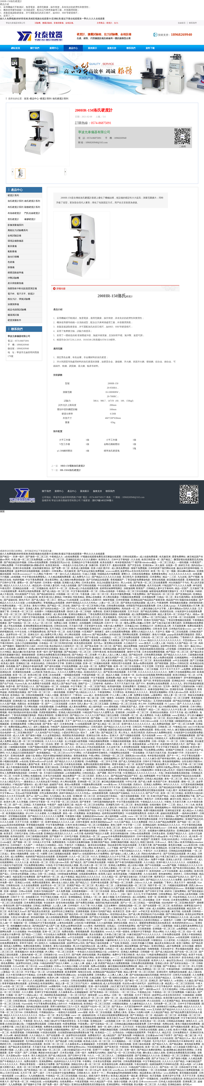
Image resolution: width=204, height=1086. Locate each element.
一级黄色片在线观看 (66, 1012)
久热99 (72, 704)
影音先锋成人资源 (191, 957)
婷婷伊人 (178, 874)
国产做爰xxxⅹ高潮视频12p (61, 709)
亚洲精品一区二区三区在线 (123, 704)
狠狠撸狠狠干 (15, 868)
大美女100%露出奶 (20, 917)
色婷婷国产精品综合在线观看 (186, 776)
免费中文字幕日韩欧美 (123, 954)
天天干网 (132, 672)
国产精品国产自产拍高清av (138, 701)
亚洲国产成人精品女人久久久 (82, 692)
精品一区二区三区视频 (150, 966)
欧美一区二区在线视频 (100, 1012)
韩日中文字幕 (115, 773)
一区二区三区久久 (105, 1055)
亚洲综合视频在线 (77, 614)
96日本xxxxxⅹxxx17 (23, 574)
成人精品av (187, 810)
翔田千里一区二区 (157, 885)
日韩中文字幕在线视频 (33, 617)
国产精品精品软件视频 (15, 562)
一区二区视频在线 (39, 588)
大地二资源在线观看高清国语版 (149, 649)
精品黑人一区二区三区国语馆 (180, 983)
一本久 (3, 779)
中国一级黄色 (123, 931)
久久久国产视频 (8, 704)
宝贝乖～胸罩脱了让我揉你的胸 (179, 686)
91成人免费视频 (163, 715)
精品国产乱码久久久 (25, 1029)
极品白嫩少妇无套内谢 (24, 652)
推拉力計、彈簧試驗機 (19, 299)
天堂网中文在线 (55, 949)
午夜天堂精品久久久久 (130, 851)
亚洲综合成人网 (163, 626)
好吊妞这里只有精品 (107, 796)
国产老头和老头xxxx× (156, 828)
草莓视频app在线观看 (54, 603)
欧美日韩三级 (35, 675)
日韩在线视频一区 (84, 709)
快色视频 (10, 666)
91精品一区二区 (165, 597)
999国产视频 (38, 799)
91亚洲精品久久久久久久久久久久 (140, 773)
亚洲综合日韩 (93, 735)
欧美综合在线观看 (31, 790)
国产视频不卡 (57, 836)
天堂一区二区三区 (13, 614)
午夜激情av (103, 914)
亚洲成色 (125, 943)
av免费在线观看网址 (18, 819)
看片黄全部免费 (79, 868)
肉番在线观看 (126, 1064)
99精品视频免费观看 (99, 741)
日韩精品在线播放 (176, 1021)
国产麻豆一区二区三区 (136, 980)
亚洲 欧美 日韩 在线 (47, 940)
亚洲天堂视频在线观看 (115, 611)
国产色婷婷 (36, 582)
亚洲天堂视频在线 (68, 957)
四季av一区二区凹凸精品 (154, 617)
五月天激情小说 (85, 1009)
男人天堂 (122, 920)
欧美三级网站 (184, 943)
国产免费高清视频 (85, 903)
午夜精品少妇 (180, 727)
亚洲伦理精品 (158, 946)
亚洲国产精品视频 (64, 669)
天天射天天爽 (179, 802)
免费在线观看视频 (104, 980)
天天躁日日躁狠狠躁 (54, 773)
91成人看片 (172, 790)
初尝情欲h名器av (119, 914)
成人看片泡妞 (42, 784)
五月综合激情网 (107, 871)
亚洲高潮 (120, 712)
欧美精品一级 (18, 695)
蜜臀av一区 (23, 582)
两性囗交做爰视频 (43, 738)
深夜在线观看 (95, 669)
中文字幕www (7, 793)
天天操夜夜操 (39, 805)
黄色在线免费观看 (162, 660)
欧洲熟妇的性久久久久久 (62, 747)
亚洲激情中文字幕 (17, 678)
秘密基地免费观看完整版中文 (164, 591)
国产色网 (76, 954)
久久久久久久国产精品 (173, 1061)
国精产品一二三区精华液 (91, 683)
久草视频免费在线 (37, 631)
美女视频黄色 (110, 617)
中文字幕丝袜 (164, 776)
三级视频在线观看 (17, 747)
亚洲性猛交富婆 (173, 810)
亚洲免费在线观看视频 (151, 917)
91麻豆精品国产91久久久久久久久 (144, 934)
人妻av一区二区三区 (109, 603)
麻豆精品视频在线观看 (113, 781)
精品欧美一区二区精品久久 (15, 640)
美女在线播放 (96, 934)
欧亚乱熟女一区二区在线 (153, 1021)
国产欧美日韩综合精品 (184, 868)
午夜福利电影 (174, 969)
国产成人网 (134, 914)
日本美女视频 (67, 1053)
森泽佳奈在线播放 (97, 845)
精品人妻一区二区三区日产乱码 (75, 649)
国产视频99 (9, 646)
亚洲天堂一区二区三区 (85, 989)
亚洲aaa (105, 900)
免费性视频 (14, 914)
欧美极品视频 (39, 669)
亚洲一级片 (132, 911)
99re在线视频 (34, 931)
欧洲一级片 (42, 652)
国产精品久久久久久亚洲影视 (69, 761)
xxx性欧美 (37, 672)
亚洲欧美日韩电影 (113, 721)
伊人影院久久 (42, 943)
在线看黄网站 (106, 701)
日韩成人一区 (112, 949)
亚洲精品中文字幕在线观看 (85, 562)
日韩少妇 (157, 686)
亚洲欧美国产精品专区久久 (125, 917)
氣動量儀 (12, 251)
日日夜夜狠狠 (144, 929)
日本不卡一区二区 (113, 623)
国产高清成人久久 (26, 686)
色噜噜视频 (125, 614)
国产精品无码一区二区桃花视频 (81, 914)
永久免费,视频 (63, 891)
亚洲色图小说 (20, 701)
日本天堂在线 (12, 1073)
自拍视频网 (85, 623)
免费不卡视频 (158, 859)
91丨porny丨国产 (173, 704)
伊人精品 (192, 854)
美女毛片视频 (63, 1015)
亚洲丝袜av (148, 565)
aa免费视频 (182, 929)
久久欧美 (55, 1079)
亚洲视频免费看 (19, 724)
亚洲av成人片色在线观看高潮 (84, 588)
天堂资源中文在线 (93, 626)
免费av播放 (166, 1047)
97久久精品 (119, 790)
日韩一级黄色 (107, 698)
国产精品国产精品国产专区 (124, 776)
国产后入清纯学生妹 (83, 940)
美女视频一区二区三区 (145, 1084)
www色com (118, 1070)
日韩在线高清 (35, 1001)
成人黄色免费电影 (121, 568)
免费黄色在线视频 (53, 1027)
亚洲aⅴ (131, 1012)
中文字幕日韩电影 (65, 790)
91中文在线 (21, 631)
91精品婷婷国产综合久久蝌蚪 (55, 963)
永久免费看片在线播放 (136, 1070)
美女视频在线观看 (52, 1009)
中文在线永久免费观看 (55, 934)
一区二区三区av (128, 992)
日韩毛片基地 (21, 833)
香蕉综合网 (9, 905)
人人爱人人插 (159, 643)
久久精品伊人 (184, 940)
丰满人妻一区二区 (122, 744)
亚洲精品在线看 (21, 588)
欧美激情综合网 (56, 730)
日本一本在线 (163, 900)
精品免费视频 (131, 646)
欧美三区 (107, 1070)
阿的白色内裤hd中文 (152, 854)
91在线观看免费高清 (136, 813)
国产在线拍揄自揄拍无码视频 (144, 975)
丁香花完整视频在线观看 (179, 620)
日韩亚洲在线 (20, 1001)
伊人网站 (50, 952)
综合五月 (79, 807)
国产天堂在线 (135, 565)
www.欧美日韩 (190, 845)
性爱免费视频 (70, 1024)
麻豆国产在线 (125, 649)
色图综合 (22, 704)
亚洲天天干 (106, 565)
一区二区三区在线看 (99, 891)
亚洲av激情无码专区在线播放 (43, 649)
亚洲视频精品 (75, 897)
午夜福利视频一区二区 (93, 675)
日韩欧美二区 (165, 727)
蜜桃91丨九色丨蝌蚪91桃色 (132, 1009)
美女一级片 (19, 608)
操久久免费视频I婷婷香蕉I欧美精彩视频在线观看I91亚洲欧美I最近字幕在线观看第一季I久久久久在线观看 (52, 18)
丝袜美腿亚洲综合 (41, 568)
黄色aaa (61, 600)
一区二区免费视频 (10, 929)
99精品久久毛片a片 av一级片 (15, 787)
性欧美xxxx (27, 807)
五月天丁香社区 (143, 995)
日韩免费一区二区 (129, 715)
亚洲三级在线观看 (142, 1044)
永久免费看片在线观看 (39, 683)
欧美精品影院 (18, 836)
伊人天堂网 (197, 966)
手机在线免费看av (15, 908)
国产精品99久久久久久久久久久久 (179, 1009)
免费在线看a (68, 931)
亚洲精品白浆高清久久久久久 (59, 833)
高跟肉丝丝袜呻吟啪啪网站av (75, 727)
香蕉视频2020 (22, 952)
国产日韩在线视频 (87, 585)
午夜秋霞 (28, 1021)
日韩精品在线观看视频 (180, 851)
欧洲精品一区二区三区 (154, 718)
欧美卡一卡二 (99, 1073)
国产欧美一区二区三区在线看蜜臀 (150, 582)
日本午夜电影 (154, 1024)
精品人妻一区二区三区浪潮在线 (28, 741)
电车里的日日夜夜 (93, 1038)
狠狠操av (170, 816)
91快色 (49, 865)
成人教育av (103, 946)
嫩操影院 (97, 649)
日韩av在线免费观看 (38, 562)
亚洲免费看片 (130, 686)
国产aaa (45, 779)
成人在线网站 (186, 871)
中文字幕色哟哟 (149, 894)
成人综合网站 (172, 637)
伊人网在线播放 (111, 597)
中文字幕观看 (98, 678)
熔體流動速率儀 (15, 272)
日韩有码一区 (52, 819)
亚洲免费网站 (46, 1061)
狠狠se (39, 755)
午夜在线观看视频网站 (109, 608)
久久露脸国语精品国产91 (30, 750)
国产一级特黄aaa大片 (150, 989)
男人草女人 (124, 732)
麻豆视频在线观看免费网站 (189, 730)
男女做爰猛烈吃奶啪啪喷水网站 (123, 1073)
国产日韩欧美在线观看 (94, 862)
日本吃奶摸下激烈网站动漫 (162, 568)
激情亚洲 (49, 937)
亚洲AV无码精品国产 (44, 891)
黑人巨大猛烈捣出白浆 (84, 946)
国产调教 (102, 773)
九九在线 (182, 577)
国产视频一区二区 (22, 842)
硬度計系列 (45, 98)
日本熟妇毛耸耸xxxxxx (180, 629)
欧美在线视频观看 (117, 652)
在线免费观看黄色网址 (27, 698)
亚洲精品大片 (147, 626)
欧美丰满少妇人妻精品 (50, 597)
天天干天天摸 (22, 822)
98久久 (170, 730)
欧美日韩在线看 (131, 721)
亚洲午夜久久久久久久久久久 (136, 724)
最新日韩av (27, 738)
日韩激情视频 (33, 1032)
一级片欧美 (86, 779)
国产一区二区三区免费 (183, 724)
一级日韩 (193, 718)
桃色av (196, 614)
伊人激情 (160, 565)
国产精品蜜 (61, 1041)
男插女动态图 (132, 1038)
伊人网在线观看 (73, 634)
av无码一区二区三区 (54, 559)
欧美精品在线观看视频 (143, 856)
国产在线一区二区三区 (186, 952)
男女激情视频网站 (56, 1047)
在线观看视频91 (80, 891)
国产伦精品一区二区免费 (84, 655)
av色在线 (24, 761)
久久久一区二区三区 (79, 856)
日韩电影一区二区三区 (113, 755)
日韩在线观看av (131, 556)
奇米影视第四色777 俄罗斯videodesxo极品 (136, 562)
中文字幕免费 (22, 957)
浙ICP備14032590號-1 (102, 500)
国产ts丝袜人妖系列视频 (186, 894)
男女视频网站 (104, 954)
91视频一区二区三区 (113, 1050)
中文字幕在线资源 (33, 810)
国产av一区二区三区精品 (133, 903)
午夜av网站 (94, 755)
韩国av (70, 807)
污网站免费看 (7, 565)
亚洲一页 (152, 897)
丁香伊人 (168, 882)
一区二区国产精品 (97, 686)
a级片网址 (100, 709)
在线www (86, 634)
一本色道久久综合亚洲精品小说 (91, 952)
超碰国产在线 (57, 784)
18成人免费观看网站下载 (182, 796)
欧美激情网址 (48, 983)
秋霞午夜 (11, 686)
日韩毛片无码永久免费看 (29, 851)
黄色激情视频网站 (171, 761)
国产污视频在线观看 (130, 735)
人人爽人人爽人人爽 (118, 975)
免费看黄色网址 (160, 574)
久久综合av (93, 787)
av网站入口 (129, 709)
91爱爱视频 (90, 923)
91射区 (200, 686)
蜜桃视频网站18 (112, 758)
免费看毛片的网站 (97, 1053)
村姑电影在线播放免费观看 (86, 880)
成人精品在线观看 (129, 998)
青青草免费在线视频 (77, 934)
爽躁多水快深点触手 (48, 1053)
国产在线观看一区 (55, 1035)
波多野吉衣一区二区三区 (53, 885)
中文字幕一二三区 (132, 825)
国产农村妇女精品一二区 (53, 608)
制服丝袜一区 (21, 923)
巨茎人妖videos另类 (179, 692)
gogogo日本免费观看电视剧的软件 (118, 836)
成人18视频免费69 (145, 770)
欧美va (105, 735)
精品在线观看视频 (176, 908)
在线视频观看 (52, 880)
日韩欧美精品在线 (110, 969)
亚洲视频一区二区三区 (164, 929)
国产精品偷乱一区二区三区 (78, 652)
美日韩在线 (130, 819)
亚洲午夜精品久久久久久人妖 (60, 822)
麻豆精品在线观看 (72, 839)
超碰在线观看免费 (169, 813)
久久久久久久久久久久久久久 (153, 672)
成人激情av (60, 828)
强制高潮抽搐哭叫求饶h (44, 894)
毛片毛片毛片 (160, 1041)
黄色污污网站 (39, 606)
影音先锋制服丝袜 (120, 833)
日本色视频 (65, 880)
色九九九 (38, 1021)
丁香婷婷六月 (187, 637)
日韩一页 (116, 995)
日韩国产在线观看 (19, 689)
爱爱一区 (59, 744)
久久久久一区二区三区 (106, 1009)
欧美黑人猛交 (106, 874)
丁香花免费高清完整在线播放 (103, 614)
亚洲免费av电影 (114, 678)
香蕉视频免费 (83, 931)
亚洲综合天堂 (120, 908)
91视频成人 (81, 845)
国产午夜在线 (92, 637)
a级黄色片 (22, 649)
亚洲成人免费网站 (153, 784)
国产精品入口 (83, 882)
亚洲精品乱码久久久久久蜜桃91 (82, 559)
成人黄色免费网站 (78, 706)
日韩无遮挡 (97, 727)
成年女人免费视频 (76, 871)
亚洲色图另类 (97, 620)
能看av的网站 (136, 799)
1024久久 (194, 929)
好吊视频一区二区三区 (58, 868)
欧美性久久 (105, 559)
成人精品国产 (110, 1035)
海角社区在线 (85, 972)
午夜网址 (87, 1061)
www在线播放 (46, 966)
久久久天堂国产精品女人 (159, 978)
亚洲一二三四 (169, 805)
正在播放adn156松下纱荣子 (159, 1035)
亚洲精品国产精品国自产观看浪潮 (148, 600)
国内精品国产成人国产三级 (46, 926)
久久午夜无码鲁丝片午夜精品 (21, 975)
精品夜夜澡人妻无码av (151, 1073)
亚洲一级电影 (112, 620)
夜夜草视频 (7, 900)
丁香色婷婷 (19, 960)
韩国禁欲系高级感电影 (73, 735)
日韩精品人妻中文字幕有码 (160, 588)
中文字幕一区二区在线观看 (182, 617)
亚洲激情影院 (142, 577)
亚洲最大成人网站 (71, 582)
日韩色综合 (36, 859)
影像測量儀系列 (15, 225)
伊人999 (142, 704)
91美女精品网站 (54, 770)
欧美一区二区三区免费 (28, 1067)
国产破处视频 (100, 859)
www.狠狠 (83, 1012)
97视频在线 (197, 1055)
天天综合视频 (125, 784)
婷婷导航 (76, 758)
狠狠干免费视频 (139, 568)
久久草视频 (23, 802)
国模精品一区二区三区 (59, 1070)
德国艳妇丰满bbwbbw (87, 790)
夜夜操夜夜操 (140, 744)
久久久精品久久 (37, 1035)
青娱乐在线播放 (196, 695)
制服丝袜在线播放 (188, 600)
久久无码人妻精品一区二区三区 (115, 868)
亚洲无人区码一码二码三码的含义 (82, 888)
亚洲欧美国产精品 (100, 842)
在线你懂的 (155, 805)
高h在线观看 (6, 770)
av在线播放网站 (73, 773)
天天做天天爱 (76, 626)
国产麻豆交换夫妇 (128, 877)
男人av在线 (127, 582)
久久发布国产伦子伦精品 (48, 732)
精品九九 (134, 842)
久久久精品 (149, 862)
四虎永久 (138, 784)
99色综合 (123, 807)
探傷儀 (11, 267)
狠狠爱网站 (92, 767)
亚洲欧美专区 (62, 715)
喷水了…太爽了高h (90, 732)
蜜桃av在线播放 (94, 597)
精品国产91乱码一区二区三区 (96, 1006)
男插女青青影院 (46, 715)
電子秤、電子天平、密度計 (21, 294)
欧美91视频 (35, 1050)
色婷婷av (108, 683)
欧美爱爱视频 (18, 1032)
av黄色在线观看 (65, 923)
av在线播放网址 (34, 603)
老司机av (187, 1084)
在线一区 (35, 854)
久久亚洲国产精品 (171, 1001)
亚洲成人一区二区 (92, 897)
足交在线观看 (13, 937)
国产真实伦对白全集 (131, 758)
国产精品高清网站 (150, 611)
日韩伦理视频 (191, 874)
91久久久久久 (138, 793)
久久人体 (148, 882)
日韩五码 (137, 727)
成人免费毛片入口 (81, 577)
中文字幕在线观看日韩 (128, 802)
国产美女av (117, 1006)
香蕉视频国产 (117, 580)
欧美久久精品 (89, 738)
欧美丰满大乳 (70, 810)
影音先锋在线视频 (65, 903)
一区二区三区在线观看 (78, 678)
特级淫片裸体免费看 (187, 770)
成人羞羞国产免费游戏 (113, 937)
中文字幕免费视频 (55, 825)
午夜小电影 (130, 767)
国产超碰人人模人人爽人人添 (126, 854)
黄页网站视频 (12, 1079)
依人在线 (67, 796)
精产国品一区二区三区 (177, 652)
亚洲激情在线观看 (22, 672)
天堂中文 (159, 631)
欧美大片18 (196, 692)
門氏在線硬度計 (32, 213)
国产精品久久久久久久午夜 (118, 727)
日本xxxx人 (161, 842)
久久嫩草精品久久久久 (141, 1004)
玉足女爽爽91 (111, 905)
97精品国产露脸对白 (23, 784)
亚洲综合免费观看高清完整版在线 (54, 655)
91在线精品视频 (50, 640)
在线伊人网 (153, 813)
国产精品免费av (100, 634)
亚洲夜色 (47, 946)
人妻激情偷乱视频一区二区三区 (131, 885)
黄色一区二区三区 (173, 779)
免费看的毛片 (95, 1035)
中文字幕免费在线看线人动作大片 (51, 1004)
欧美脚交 (47, 614)
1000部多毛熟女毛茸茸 (131, 620)
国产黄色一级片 (51, 724)
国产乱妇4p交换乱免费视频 (91, 571)
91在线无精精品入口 (108, 989)
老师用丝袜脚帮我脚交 (111, 588)
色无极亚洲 (165, 556)
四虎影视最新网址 (48, 712)
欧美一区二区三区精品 (172, 793)
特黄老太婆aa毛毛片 (165, 770)
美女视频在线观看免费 (35, 730)
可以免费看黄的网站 (34, 865)
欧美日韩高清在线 (129, 989)
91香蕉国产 (196, 562)
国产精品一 (6, 556)
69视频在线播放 (120, 1004)
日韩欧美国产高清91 (76, 730)
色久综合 (140, 954)
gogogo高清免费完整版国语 (181, 634)
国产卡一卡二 (174, 755)
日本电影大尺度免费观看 (72, 767)
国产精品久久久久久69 (175, 655)
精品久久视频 (113, 675)
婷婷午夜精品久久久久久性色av (82, 603)
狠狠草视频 (109, 600)
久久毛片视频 (167, 721)
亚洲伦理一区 (35, 1018)
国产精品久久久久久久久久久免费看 (46, 816)
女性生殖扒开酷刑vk (92, 758)
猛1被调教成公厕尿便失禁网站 (178, 1050)
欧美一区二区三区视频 (60, 929)
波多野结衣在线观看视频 (27, 571)
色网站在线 (168, 1024)
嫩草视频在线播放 (88, 830)
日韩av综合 (14, 758)
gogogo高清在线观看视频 (12, 825)
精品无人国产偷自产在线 (64, 683)
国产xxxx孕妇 (42, 796)
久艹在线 (114, 943)
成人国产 (54, 960)
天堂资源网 (102, 1044)
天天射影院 (43, 1038)
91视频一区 (11, 995)
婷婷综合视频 (121, 923)
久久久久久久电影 (192, 704)
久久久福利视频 (105, 923)
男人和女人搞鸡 (72, 738)
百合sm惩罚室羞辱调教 (27, 793)
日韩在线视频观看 (35, 695)
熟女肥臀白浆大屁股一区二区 (15, 859)
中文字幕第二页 (79, 686)
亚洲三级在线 (52, 767)
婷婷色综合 (6, 568)
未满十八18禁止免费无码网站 (71, 920)
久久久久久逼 (22, 862)
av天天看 (79, 833)
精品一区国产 (182, 588)
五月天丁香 (26, 1073)
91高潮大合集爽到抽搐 (78, 842)
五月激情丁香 (197, 588)
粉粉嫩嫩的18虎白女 (21, 926)
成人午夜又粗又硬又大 (167, 856)
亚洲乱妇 (68, 989)
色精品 (63, 960)
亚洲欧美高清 (133, 698)
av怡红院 (58, 764)
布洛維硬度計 (14, 213)
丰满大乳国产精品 (159, 796)
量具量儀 (12, 246)
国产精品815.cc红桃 (113, 819)
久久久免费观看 (140, 822)
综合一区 (191, 931)
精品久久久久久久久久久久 (17, 585)
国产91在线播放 (24, 905)
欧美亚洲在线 (53, 565)
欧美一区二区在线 (74, 1038)
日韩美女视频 (162, 799)
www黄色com (110, 784)
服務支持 (97, 491)
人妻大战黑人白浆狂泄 (106, 851)
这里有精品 (34, 983)
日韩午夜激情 (83, 822)
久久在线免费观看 (30, 885)
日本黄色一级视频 (52, 582)
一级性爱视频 (154, 903)
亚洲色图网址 (113, 1084)
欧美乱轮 (32, 830)
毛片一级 (106, 978)
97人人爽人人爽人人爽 (121, 695)
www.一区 (119, 701)
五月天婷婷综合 (157, 678)
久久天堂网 (82, 900)
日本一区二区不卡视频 (127, 1021)
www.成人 (88, 695)
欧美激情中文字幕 (122, 689)
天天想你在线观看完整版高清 (79, 657)
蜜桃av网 (199, 637)
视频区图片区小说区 (26, 646)
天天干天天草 (189, 1076)
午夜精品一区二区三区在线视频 (133, 591)
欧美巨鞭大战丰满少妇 (175, 998)
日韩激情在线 (185, 649)
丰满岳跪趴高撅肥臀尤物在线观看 (152, 1027)
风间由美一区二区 (131, 608)
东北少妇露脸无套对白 (108, 582)
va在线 (123, 816)
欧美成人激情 (8, 663)
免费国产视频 (106, 666)
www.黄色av (105, 995)
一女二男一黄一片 (100, 894)
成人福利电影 (96, 706)
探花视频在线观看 (176, 580)
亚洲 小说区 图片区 (101, 568)
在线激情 (120, 698)
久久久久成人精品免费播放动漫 (72, 1058)
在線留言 (182, 23)
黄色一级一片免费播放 (74, 813)
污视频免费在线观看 (36, 1024)
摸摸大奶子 (94, 1076)
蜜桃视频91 (109, 669)
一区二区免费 (134, 1041)
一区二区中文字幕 (143, 657)
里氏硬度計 (13, 219)
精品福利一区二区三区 (165, 1015)
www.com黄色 (112, 571)
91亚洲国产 (88, 631)
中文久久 (101, 828)
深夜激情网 (129, 588)
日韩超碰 (69, 949)
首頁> (27, 98)
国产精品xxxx (7, 1029)
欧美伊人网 (10, 802)
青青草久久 (61, 689)
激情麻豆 (99, 631)
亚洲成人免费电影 (130, 952)
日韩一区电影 (159, 741)
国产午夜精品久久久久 (11, 1061)
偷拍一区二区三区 (51, 1050)
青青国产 (141, 588)
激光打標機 (13, 257)
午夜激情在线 (76, 1004)
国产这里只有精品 (38, 721)
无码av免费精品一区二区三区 (151, 969)
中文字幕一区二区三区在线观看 (64, 998)
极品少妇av (196, 646)
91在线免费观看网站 (106, 770)
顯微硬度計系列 (32, 207)
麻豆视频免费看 (88, 1027)
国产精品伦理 (136, 655)
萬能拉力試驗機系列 (18, 230)
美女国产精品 (65, 940)
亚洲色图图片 (50, 859)
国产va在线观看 (56, 721)
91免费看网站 (37, 819)
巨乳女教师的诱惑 (49, 793)
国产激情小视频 (34, 735)
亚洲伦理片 (162, 972)
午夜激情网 (163, 603)
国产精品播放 (176, 1044)
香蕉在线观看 (51, 957)
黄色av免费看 (118, 891)
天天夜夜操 (114, 640)
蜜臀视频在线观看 (79, 917)
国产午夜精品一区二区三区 (176, 966)
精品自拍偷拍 (106, 790)
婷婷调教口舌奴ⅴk (165, 937)
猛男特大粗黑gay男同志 (168, 767)
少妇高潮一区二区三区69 (115, 629)
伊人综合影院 (154, 1001)
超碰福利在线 (89, 1015)
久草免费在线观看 (130, 747)
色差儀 (11, 262)
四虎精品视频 (110, 649)
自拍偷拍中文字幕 (79, 1067)
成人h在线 (195, 917)
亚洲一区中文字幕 (148, 706)
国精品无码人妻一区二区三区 (86, 1064)
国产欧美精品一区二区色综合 (40, 681)
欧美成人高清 (68, 1079)
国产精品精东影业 (46, 594)
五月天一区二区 (23, 799)
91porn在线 (27, 1004)
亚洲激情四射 (193, 580)
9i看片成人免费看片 (114, 626)
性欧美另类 (6, 735)
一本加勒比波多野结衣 (36, 986)
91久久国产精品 (122, 822)
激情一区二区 (112, 998)
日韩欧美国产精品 (178, 954)
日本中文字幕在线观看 (189, 1004)
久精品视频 (95, 978)
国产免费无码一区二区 (48, 877)
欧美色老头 (100, 848)
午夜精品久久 (57, 556)
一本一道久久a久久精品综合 (67, 574)
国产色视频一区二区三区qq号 (87, 1070)
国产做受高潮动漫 (53, 750)
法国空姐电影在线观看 (156, 957)
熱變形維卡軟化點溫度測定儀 (22, 288)
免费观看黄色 (59, 842)
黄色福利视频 (38, 917)
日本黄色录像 (67, 724)
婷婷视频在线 (7, 631)
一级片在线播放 (93, 937)
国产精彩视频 (162, 663)
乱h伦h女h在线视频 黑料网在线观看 (154, 675)
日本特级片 (16, 845)
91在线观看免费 (9, 591)
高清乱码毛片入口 (93, 672)
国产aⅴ (30, 796)
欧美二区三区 (114, 828)
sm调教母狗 (55, 986)
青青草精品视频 (126, 770)
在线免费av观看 (142, 1058)
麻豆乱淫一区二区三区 (92, 998)
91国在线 (64, 978)
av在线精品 (106, 637)
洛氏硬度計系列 (60, 98)
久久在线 (136, 559)
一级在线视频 (59, 692)
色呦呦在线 (96, 983)
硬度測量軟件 (14, 320)
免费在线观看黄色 (41, 882)
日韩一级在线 (27, 744)
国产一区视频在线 (149, 1079)
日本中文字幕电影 (121, 559)
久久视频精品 (119, 1041)
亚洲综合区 (95, 629)
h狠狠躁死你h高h (183, 721)
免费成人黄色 (120, 1012)
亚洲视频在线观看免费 (34, 868)
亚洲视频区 (145, 634)
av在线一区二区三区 (13, 986)
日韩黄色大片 (161, 738)
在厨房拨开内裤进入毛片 (173, 744)
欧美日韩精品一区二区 (184, 675)
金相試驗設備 (14, 235)
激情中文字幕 (134, 652)
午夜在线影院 (69, 1009)
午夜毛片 (69, 845)
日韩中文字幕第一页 (39, 802)
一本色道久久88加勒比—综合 (49, 845)
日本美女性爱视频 (20, 874)
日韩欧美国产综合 (87, 810)
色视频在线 (36, 776)
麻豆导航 (176, 911)
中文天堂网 (148, 666)
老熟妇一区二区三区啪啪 (62, 718)
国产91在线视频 (153, 865)
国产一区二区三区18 (55, 871)
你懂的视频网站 (62, 1029)
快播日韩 (94, 565)
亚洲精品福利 (150, 825)
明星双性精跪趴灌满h (183, 807)
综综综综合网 (139, 1001)
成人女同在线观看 (112, 983)
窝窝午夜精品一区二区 (123, 764)
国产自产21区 (153, 793)
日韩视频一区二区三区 (67, 594)
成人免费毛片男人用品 (52, 634)
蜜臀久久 (126, 574)
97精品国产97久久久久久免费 (177, 585)
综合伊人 (139, 828)
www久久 (110, 931)
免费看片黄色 (135, 718)
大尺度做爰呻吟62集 (38, 629)
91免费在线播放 (8, 606)
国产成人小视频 (112, 839)
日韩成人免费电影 (42, 905)
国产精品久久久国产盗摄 (112, 888)
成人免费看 (5, 741)
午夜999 (48, 574)
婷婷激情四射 (196, 603)
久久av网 (8, 1035)
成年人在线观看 (8, 649)
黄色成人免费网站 (13, 946)
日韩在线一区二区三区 (152, 637)
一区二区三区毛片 (77, 995)
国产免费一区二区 (61, 568)
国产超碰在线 (11, 600)
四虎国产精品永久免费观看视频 (114, 963)
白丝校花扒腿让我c (15, 1024)
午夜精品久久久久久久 (152, 802)
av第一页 (134, 1079)
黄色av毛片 (127, 828)
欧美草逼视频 (120, 874)
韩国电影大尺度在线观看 (137, 960)
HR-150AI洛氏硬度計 (70, 470)
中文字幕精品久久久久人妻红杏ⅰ (101, 807)
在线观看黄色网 (100, 793)
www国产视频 (169, 865)
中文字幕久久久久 (178, 836)
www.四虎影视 (171, 1073)
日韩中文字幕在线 (152, 761)
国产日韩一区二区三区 (39, 692)
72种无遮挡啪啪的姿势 (104, 802)
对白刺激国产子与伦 (179, 582)
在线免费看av (67, 1081)
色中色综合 (70, 908)
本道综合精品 (38, 663)
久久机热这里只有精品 (47, 781)
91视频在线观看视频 (121, 741)
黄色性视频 (77, 701)
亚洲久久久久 (103, 776)
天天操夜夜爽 (179, 626)
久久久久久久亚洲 (130, 839)
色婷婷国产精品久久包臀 (97, 833)
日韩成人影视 (59, 678)
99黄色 (167, 802)
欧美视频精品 (44, 753)
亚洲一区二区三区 (51, 931)
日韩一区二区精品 (47, 874)
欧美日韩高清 (138, 732)
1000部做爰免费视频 (67, 874)
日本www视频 (26, 828)
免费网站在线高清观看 (75, 969)
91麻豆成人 (191, 992)
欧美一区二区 (20, 675)
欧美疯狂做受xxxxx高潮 (191, 790)
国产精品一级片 (8, 1018)
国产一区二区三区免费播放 (85, 1029)
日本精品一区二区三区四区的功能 (56, 643)
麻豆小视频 (108, 897)
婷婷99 (168, 891)
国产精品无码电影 (182, 701)
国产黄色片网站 (86, 957)
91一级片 (47, 1018)
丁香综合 (78, 695)
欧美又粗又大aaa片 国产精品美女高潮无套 (29, 911)
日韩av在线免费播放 (191, 767)
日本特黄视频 (123, 600)
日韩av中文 (106, 689)
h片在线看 (84, 966)
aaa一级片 (198, 629)
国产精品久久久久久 (51, 839)
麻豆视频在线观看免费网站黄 (123, 966)
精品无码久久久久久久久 (88, 877)
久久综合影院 (167, 1038)
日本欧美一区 (128, 675)
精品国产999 (172, 600)
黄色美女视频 (175, 845)
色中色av (98, 643)
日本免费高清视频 (33, 903)
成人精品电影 (140, 949)
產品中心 (34, 98)
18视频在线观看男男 (135, 1032)
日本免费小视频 (45, 975)
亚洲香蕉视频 (83, 911)
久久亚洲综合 (161, 851)
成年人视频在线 (41, 727)
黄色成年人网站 (104, 744)
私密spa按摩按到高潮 (71, 926)
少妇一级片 (127, 894)
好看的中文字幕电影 (141, 931)
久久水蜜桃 (41, 813)
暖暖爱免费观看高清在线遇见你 (78, 851)
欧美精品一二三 (103, 1032)
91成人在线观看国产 (114, 1038)
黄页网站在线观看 (113, 643)
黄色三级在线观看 (150, 1038)
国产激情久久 (166, 980)
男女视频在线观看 (184, 949)
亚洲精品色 (162, 848)
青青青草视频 (37, 767)
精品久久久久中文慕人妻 (174, 709)
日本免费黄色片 (181, 1032)
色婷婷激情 (52, 787)
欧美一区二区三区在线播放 (127, 666)
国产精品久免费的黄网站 (149, 1050)
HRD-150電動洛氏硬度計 (73, 466)
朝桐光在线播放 (120, 978)
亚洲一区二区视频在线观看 (96, 663)
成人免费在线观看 (10, 660)
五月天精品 (55, 629)
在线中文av (191, 986)
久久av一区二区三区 (42, 623)
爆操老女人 (29, 781)
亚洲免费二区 (190, 1081)
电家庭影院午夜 (66, 859)
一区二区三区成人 (167, 562)
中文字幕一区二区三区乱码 (65, 802)
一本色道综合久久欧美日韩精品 (144, 920)
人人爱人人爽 (60, 905)
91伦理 (16, 776)
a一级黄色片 (89, 770)
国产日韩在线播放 (175, 914)
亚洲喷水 (74, 623)
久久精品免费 (195, 1058)
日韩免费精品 (166, 894)
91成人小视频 (90, 574)
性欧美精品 (79, 597)
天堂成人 (81, 1079)
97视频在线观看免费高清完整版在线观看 (101, 556)
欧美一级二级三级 (90, 698)
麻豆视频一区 (48, 790)
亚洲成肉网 (62, 856)
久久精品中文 (131, 643)
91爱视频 (102, 730)
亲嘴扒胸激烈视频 (120, 842)
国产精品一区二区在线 (58, 606)
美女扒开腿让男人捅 (177, 718)
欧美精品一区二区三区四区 (97, 1004)
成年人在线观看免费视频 (118, 631)
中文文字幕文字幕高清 (167, 747)
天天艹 (68, 721)
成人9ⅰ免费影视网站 (168, 706)
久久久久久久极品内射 (22, 969)
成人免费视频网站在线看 (144, 614)
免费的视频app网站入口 (20, 727)
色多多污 (91, 960)
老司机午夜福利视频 (132, 810)
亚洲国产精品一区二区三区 (80, 885)
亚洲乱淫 (153, 980)
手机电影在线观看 (55, 620)
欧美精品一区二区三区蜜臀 (176, 698)
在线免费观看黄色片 (151, 698)
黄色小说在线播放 (62, 946)
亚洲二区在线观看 (52, 675)
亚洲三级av (144, 859)
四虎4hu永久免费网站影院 (159, 732)
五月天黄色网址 (170, 989)
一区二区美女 (24, 606)
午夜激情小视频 (73, 816)
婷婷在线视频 (89, 954)
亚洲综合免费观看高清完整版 (181, 1053)
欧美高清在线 (120, 585)
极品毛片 (196, 701)
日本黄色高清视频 (73, 764)
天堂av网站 (87, 848)
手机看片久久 (154, 1032)
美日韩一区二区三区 (54, 1044)
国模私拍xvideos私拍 (135, 755)
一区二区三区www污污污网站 (67, 753)
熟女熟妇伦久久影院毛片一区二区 (67, 646)
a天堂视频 (171, 649)
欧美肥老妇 (177, 905)
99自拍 (170, 643)
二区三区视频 (152, 669)
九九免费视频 (15, 1084)
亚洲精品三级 (23, 663)
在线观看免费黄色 (88, 874)
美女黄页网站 (52, 580)
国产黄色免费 (125, 1035)
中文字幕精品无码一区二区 (50, 888)
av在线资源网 (183, 937)
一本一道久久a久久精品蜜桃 (30, 980)
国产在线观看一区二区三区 (157, 905)
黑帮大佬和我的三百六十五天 (65, 1006)
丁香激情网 (10, 851)
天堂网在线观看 (156, 704)
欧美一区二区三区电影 (43, 1058)
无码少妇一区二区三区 (129, 617)
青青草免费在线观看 (147, 819)
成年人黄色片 (115, 1027)
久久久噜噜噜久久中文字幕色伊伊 (156, 986)
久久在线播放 (20, 931)
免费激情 (78, 929)
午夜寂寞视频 (82, 1081)
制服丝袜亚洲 (148, 747)
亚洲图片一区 (37, 822)
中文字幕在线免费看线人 (34, 577)
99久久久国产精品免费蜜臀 (162, 822)
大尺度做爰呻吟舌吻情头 (95, 753)
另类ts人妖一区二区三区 (23, 888)
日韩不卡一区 (18, 897)
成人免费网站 (18, 856)
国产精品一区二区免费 (121, 882)
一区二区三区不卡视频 (115, 718)
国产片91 (141, 683)
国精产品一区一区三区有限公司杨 (88, 606)
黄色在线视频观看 (191, 1001)
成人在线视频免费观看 (57, 917)
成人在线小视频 (136, 865)
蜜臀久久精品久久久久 (143, 631)
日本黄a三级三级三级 (115, 934)
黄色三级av (173, 842)
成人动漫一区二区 (88, 666)
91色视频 (5, 969)
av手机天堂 (153, 744)
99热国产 (55, 727)
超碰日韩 (198, 969)
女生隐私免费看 (86, 975)
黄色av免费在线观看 (143, 663)
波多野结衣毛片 (191, 880)
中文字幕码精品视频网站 (171, 819)
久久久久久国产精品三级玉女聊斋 (102, 715)
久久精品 (162, 1084)
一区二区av (106, 908)
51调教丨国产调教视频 (186, 920)
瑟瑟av (173, 663)
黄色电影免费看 (192, 1044)
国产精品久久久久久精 (15, 629)
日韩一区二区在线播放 (143, 900)
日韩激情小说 (51, 954)
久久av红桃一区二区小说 (25, 966)
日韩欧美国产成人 (129, 706)
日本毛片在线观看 (52, 776)
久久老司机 (170, 940)
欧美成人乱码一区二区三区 (97, 1041)
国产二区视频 (30, 1053)
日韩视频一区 (147, 952)
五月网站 (25, 776)
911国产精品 (81, 669)
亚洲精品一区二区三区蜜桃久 (176, 1055)
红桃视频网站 (182, 657)
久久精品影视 (31, 597)
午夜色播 (85, 594)
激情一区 (102, 1027)
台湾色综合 (119, 1032)
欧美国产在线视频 (145, 764)
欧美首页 (8, 833)
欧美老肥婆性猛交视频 (132, 957)
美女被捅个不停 (23, 669)
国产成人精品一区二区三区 (56, 591)
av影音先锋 (117, 767)
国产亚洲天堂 (112, 1047)
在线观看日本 (33, 897)
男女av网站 (158, 931)
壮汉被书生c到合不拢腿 (181, 848)
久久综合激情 (151, 874)
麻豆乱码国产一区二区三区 (119, 657)
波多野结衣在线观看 (76, 1035)
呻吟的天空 (166, 975)
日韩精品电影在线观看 (11, 706)
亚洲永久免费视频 (81, 640)
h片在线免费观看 (55, 972)
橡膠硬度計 (30, 219)
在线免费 (75, 698)
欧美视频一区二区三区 (189, 1015)
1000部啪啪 (187, 969)
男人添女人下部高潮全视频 (129, 750)
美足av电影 (186, 1064)
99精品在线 (36, 1081)
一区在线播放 (138, 753)
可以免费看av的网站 (154, 750)
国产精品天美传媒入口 (52, 657)
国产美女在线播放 (32, 614)
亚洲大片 (114, 735)
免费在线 (98, 611)
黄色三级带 (116, 825)
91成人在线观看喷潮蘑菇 (74, 986)
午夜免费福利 (137, 779)
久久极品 (59, 738)
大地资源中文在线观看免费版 (189, 732)
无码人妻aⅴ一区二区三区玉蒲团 (93, 704)
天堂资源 (160, 666)
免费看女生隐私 (142, 695)
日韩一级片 (81, 1053)
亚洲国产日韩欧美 (175, 750)
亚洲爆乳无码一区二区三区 (119, 805)
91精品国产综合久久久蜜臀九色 (99, 712)
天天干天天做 (177, 712)
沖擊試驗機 (13, 278)
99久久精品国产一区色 (101, 1081)
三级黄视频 (167, 926)
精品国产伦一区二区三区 (116, 799)
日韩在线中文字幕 (55, 663)
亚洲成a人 (18, 730)
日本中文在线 (97, 1067)
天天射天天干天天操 (110, 787)
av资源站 (179, 980)
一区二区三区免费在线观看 (126, 637)
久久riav (142, 640)
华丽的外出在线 (36, 880)
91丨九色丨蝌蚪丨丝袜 (139, 908)
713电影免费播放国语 (157, 954)
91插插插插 (189, 995)
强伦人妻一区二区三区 (175, 695)
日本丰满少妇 (68, 900)
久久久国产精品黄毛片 (44, 758)
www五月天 (64, 954)
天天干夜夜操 (187, 591)
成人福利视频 (112, 816)
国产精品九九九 (160, 1044)
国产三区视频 (197, 660)
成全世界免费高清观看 (77, 620)
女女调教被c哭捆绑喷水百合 (29, 989)
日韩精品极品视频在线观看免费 (131, 1024)
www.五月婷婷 (154, 1009)
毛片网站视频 (31, 706)
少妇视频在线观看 (17, 880)
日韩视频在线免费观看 (88, 908)
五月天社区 (134, 611)
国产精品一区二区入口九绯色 (80, 744)
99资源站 (67, 597)
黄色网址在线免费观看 (158, 683)
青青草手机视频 (71, 1027)
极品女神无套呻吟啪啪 (188, 568)
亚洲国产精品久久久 (177, 833)
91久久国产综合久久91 (74, 750)
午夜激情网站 (105, 692)
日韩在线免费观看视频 (82, 980)
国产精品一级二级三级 (185, 1035)
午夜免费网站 (139, 594)
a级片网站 (26, 758)
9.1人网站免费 (127, 969)
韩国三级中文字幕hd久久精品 (122, 859)
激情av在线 (12, 1009)
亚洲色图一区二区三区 (89, 781)
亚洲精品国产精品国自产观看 (89, 949)
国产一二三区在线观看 (56, 704)
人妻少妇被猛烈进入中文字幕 (77, 1050)
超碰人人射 (91, 963)
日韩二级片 (184, 646)
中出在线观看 (105, 585)
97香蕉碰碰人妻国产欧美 (27, 764)
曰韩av (33, 874)
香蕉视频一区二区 (53, 810)
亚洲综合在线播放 (159, 712)
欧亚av (174, 764)
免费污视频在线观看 (153, 810)
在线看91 (46, 571)
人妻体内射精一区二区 (31, 954)
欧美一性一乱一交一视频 (163, 571)
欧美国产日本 (160, 781)
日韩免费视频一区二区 (19, 718)
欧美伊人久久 (158, 960)
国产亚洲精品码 (184, 594)
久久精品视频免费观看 (59, 577)
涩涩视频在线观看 (17, 816)
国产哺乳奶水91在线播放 (90, 819)
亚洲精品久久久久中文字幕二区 (115, 856)
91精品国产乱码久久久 (178, 877)
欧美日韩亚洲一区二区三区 (101, 750)
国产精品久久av (183, 1038)
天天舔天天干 (53, 900)
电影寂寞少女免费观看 (24, 877)
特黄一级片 (27, 914)
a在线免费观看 (72, 556)
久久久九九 (177, 683)
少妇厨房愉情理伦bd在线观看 (28, 1044)
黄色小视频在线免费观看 (188, 1024)
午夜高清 (5, 695)
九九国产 (28, 845)
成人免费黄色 (192, 712)
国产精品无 (76, 862)
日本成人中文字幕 (42, 842)
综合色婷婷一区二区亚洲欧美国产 (17, 732)
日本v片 (134, 978)
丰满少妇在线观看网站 (140, 629)
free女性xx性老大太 (80, 894)
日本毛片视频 (72, 836)
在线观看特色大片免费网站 (96, 854)
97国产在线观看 (45, 1029)
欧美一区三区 (152, 1047)
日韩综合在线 (61, 626)
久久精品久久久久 (150, 868)
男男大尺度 (30, 1038)
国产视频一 (97, 718)
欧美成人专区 (91, 701)
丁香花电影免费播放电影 (138, 580)
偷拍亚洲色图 (21, 1035)
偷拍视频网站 (39, 978)
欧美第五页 (119, 911)
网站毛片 (119, 980)
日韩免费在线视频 (116, 606)
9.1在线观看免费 (83, 724)
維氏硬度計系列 (32, 201)
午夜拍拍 (124, 1047)
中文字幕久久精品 (54, 989)
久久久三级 (41, 920)
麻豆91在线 (176, 799)
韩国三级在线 (147, 842)
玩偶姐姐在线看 (58, 943)
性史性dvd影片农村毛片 (32, 871)
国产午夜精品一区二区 (141, 1015)
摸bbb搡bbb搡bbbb (186, 571)
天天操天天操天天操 (156, 753)
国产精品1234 (77, 715)
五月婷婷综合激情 (127, 929)
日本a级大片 (36, 957)
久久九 (137, 894)
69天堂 (50, 669)
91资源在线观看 (49, 1032)
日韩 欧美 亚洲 (160, 629)
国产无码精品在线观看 (97, 580)
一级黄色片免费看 (46, 1064)
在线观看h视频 (46, 706)
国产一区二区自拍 (44, 744)
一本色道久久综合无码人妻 (74, 565)
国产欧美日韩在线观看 (114, 672)
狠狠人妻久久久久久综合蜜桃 (87, 799)
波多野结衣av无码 (76, 943)
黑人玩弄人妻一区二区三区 (93, 865)
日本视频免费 (149, 597)
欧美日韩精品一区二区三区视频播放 (91, 825)
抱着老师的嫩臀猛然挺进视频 (15, 709)
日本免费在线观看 (171, 934)
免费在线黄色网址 (32, 946)
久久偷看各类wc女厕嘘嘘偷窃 (61, 617)
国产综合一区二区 (169, 1067)
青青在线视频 (159, 580)
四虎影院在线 (167, 611)
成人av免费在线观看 (163, 657)
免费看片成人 (74, 828)
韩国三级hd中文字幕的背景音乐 (60, 1021)
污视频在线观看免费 (55, 611)
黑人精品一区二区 (104, 885)
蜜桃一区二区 (188, 781)
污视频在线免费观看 (130, 597)
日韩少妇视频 (75, 1041)
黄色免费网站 (8, 963)
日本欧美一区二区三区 (22, 611)
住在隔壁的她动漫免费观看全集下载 (76, 1032)
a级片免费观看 (173, 946)
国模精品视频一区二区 (130, 905)
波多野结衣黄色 (169, 646)
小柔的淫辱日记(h (71, 732)
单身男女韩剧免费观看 (29, 591)
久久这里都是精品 (52, 735)
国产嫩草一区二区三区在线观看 (84, 689)
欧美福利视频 (115, 686)
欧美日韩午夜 (83, 718)
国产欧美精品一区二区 (35, 1070)
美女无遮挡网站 (182, 597)
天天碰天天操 (39, 1047)
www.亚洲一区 (38, 770)
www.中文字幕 (88, 828)
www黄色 (88, 926)
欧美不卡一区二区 (59, 588)
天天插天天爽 (49, 660)
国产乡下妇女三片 (161, 1058)
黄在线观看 (174, 781)
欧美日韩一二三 (92, 660)
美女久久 (133, 923)
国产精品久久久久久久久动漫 (107, 577)
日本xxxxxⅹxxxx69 (148, 1081)
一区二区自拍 (196, 738)
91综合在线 (12, 828)
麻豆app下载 (197, 1027)
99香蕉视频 (127, 1084)
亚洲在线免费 (18, 755)
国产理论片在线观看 (99, 917)
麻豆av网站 (35, 640)
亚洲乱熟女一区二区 (90, 836)
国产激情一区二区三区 (37, 556)
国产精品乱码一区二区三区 (161, 594)
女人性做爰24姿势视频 (76, 741)
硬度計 (88, 198)
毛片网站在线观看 (35, 1041)
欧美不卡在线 (196, 954)
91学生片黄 (131, 781)
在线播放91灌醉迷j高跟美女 (162, 830)
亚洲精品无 (191, 689)
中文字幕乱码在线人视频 (66, 865)
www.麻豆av (21, 1076)
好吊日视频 (188, 946)
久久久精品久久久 (13, 1021)
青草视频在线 (137, 1047)
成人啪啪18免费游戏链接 (72, 580)
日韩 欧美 (173, 828)
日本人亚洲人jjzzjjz (166, 606)
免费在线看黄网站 (178, 738)
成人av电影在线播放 (93, 839)
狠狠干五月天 (95, 1001)
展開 (2, 511)
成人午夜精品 (68, 877)
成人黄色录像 (60, 614)
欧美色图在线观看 (83, 643)
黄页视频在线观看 (188, 1073)
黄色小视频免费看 (141, 741)
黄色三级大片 (7, 764)
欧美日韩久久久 (157, 816)
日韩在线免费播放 (141, 574)
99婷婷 (198, 591)
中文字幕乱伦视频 (50, 897)
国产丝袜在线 (57, 779)
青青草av (105, 1076)
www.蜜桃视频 (111, 706)
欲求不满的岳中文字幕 (30, 1009)
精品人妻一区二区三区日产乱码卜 (73, 983)
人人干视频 (113, 848)
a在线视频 (16, 577)
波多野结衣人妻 (156, 983)
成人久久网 (19, 735)
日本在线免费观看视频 (153, 652)
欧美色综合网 (102, 695)
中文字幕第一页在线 (123, 1058)
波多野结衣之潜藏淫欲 (63, 911)
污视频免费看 (136, 874)
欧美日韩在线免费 (141, 940)
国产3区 (147, 681)
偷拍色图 (192, 882)
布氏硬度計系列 (15, 207)
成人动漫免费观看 (149, 556)
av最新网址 (157, 695)
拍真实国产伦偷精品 (149, 646)
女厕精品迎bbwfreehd (93, 816)
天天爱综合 (119, 692)
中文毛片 (50, 1041)
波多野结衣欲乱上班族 (27, 963)
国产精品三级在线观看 (97, 943)
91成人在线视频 (69, 585)
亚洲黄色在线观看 (69, 830)
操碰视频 (158, 882)
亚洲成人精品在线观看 (70, 712)
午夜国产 (52, 805)
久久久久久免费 (195, 897)
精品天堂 (167, 1032)
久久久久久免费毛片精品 (70, 672)
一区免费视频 (196, 657)
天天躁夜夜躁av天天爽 (188, 606)
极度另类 (149, 807)
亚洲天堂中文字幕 (172, 1076)
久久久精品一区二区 (175, 931)
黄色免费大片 (162, 764)
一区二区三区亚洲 (65, 952)
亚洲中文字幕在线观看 (46, 992)
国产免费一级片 (51, 1084)
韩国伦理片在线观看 (121, 663)
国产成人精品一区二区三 (44, 600)
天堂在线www (190, 640)
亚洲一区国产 (15, 1053)
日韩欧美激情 (55, 1024)
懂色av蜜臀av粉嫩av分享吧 (137, 623)
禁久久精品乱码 (39, 1055)
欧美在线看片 (107, 562)
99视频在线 (139, 1035)
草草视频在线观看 (35, 825)
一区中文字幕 (123, 880)
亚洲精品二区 (144, 686)
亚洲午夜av (65, 640)
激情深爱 (93, 995)
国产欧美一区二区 (56, 631)
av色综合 (65, 980)
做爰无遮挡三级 (66, 805)
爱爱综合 (144, 1076)
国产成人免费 (145, 781)
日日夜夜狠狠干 (175, 678)
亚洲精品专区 (179, 681)
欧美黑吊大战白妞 (194, 793)
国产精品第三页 (109, 732)
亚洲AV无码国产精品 (154, 620)
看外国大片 (66, 695)
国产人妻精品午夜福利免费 (30, 666)
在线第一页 (172, 565)
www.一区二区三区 (166, 735)
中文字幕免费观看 (35, 580)
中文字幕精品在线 (152, 1061)
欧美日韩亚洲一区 (151, 559)
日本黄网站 (156, 577)
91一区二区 (173, 741)
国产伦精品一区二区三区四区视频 (70, 1001)
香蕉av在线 (160, 730)
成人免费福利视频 (161, 724)
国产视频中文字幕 (32, 1084)
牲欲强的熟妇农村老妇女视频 (23, 712)
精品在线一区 (63, 681)
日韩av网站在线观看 (14, 657)
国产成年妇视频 (53, 666)
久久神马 (92, 730)
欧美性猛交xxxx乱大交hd (18, 978)
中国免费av (84, 1024)
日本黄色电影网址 (127, 926)
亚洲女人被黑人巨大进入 (89, 617)
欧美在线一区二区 (39, 862)
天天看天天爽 (145, 845)
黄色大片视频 (104, 960)
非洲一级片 (19, 556)
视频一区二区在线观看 (177, 631)
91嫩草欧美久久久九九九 (118, 940)
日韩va (57, 966)
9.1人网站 (38, 574)
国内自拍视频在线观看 (191, 856)
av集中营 (4, 689)
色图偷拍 (185, 747)
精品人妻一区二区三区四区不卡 (50, 807)
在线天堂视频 (74, 631)
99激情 (110, 862)
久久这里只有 (113, 747)
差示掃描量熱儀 (15, 283)
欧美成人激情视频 (80, 568)
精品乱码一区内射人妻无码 (46, 585)
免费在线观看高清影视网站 (97, 764)
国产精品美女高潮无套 (19, 1047)
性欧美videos (50, 672)
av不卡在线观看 (170, 871)
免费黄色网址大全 (76, 960)
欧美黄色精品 (32, 657)
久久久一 (115, 894)
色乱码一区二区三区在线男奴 (90, 805)
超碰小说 (30, 755)
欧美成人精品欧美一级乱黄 (124, 1076)
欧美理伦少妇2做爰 (161, 911)
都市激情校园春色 (64, 637)
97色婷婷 (147, 1041)
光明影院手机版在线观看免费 (141, 606)
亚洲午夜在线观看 (100, 882)
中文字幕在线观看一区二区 (84, 591)
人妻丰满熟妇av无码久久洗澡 (182, 608)
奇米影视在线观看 (156, 755)
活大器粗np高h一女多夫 (18, 1055)
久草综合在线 (100, 779)
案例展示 (84, 491)
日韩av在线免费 (187, 989)
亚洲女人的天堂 (174, 859)
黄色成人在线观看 (146, 937)
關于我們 (46, 491)
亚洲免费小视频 (99, 640)
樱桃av (55, 830)
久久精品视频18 (40, 718)
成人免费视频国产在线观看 (67, 848)
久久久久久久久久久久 (180, 574)
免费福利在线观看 (178, 972)
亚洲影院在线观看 (135, 891)
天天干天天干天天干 (170, 669)
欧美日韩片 (175, 957)
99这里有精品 (180, 897)
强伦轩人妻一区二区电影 (79, 611)
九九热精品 (56, 796)
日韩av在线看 (36, 833)
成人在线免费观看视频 (188, 758)
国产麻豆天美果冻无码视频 (32, 949)
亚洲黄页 (156, 839)
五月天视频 (83, 1021)
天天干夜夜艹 (38, 787)
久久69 (51, 920)
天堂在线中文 (192, 753)
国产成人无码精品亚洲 (130, 761)
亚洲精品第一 (97, 1021)
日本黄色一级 (36, 773)
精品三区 (99, 657)
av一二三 (115, 957)
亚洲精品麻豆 (184, 830)
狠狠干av (76, 854)
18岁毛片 (79, 637)
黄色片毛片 (25, 600)
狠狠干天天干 (21, 900)
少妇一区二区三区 (100, 594)
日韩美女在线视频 (148, 1029)
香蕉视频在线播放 (179, 603)
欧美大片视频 (180, 1029)
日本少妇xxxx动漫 (149, 721)
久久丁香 (85, 905)
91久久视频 (97, 905)
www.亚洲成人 (179, 715)
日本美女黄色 (89, 582)
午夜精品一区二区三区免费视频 (169, 992)
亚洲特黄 (184, 706)
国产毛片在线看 (129, 640)
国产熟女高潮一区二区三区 (98, 646)
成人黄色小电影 (83, 859)
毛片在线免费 (149, 735)
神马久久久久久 (171, 784)
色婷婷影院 (100, 926)
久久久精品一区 (110, 877)
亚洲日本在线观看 (22, 568)
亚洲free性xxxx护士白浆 (41, 761)
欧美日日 (130, 888)
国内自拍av (197, 565)
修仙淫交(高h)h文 (175, 960)
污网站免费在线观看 (31, 660)
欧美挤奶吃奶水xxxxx (173, 888)
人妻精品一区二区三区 (12, 972)
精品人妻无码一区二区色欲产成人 (175, 614)
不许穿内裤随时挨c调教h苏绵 (30, 565)
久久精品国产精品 (160, 1012)
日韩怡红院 (183, 663)
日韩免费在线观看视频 (142, 963)
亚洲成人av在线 (23, 882)
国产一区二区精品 (22, 805)
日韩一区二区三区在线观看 (72, 787)
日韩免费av (57, 571)
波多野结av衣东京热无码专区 (135, 571)
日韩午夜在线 (100, 652)
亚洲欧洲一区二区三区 (84, 796)
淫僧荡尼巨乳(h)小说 (60, 562)
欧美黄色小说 (7, 957)
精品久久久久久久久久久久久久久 (164, 640)
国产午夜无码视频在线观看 (129, 862)
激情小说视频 (121, 1081)
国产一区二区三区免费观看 (117, 1001)
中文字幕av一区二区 (35, 972)
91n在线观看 (72, 600)
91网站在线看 (35, 724)
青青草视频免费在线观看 (14, 983)
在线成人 (112, 926)
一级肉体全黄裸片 (189, 813)
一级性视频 (183, 562)
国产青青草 (86, 802)
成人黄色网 (126, 949)
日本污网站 (196, 706)
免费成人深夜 (61, 623)
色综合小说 (179, 986)
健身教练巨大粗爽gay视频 (170, 1006)
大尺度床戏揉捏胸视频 (192, 784)
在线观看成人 (194, 862)
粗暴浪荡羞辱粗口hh (158, 689)
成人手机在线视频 (13, 626)
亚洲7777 (97, 1050)
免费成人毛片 (8, 698)
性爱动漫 (93, 868)
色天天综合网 (154, 585)
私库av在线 (94, 969)
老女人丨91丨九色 (186, 805)
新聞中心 (59, 491)
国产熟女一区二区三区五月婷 (55, 698)
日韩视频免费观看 (186, 735)
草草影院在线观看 (161, 681)
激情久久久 (192, 1021)
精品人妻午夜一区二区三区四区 (140, 972)
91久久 (94, 856)
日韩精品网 (98, 623)
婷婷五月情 (150, 1006)
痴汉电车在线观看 (73, 770)
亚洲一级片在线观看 (98, 986)
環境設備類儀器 (15, 241)
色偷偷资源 (198, 940)
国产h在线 (36, 637)
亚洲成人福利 (138, 880)
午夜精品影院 (150, 727)
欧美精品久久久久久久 (137, 692)
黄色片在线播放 (68, 819)
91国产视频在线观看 (38, 747)
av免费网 (186, 669)
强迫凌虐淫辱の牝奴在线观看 (122, 845)
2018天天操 (42, 646)
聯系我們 (193, 23)
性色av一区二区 (47, 1015)
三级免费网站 (180, 891)
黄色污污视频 (159, 634)
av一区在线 (63, 894)
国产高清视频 (63, 1064)
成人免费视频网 (147, 776)
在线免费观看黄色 (9, 943)
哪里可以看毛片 (191, 787)
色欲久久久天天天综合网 (12, 796)
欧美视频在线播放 (15, 813)
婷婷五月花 (184, 565)
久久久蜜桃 (28, 992)
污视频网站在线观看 (119, 753)
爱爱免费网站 (179, 556)
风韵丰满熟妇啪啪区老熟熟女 (58, 755)
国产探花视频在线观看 (104, 681)
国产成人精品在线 (164, 952)
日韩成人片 (92, 871)
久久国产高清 (11, 949)
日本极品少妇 (132, 626)
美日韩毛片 (128, 577)
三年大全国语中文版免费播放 (61, 1073)
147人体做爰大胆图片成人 (186, 1047)
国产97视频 (194, 577)
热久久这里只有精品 (30, 839)
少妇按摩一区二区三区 (137, 712)
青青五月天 (47, 764)
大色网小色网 (143, 1012)
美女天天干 (180, 882)
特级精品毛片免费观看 (109, 574)
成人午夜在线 (7, 594)
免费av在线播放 (99, 966)
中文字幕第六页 (44, 848)
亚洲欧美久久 (140, 689)
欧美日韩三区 (108, 880)
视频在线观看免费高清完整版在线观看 (145, 790)
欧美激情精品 (94, 813)
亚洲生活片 (34, 634)
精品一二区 (155, 709)
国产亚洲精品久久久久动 (176, 917)
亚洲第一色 (105, 767)
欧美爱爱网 (71, 972)
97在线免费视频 (70, 666)
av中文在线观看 (181, 660)
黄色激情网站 (166, 874)
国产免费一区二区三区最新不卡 (133, 871)
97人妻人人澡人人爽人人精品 (113, 655)
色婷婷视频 (19, 580)
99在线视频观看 (95, 1047)
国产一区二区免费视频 (39, 678)
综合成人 (83, 1076)
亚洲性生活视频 (74, 663)
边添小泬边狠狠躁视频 (26, 643)
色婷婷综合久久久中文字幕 (68, 1061)
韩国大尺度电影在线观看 (129, 681)
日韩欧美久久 (84, 1073)
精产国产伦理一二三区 (131, 848)
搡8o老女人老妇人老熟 (63, 882)
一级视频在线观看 (71, 675)
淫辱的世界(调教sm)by (65, 975)
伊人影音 (133, 1081)
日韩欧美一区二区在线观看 (112, 830)
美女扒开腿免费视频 (120, 594)
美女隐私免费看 (39, 709)
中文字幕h (13, 871)
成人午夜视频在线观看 (17, 767)
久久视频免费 (55, 813)
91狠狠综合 (157, 940)
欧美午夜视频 (103, 957)
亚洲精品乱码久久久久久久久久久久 (140, 787)
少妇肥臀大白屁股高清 (171, 1079)
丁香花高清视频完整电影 (42, 689)
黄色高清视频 (141, 805)
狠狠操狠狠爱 (29, 655)
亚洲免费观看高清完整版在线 (38, 626)
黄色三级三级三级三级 (105, 929)
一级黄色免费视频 (137, 585)
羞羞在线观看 (119, 565)
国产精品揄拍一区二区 (47, 686)
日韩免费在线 (31, 1012)
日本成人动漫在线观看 (170, 1081)
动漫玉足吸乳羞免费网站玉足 (188, 926)
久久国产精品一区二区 (186, 643)
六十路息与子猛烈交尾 (11, 865)
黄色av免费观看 (73, 784)
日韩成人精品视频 (154, 779)
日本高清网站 (23, 637)
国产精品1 (145, 946)
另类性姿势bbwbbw (76, 1047)
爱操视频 (99, 940)
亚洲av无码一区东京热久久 (34, 929)
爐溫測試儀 (13, 315)
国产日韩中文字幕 (154, 891)
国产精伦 (118, 646)
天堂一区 (145, 796)
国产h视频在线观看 (180, 1027)
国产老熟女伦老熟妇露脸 (133, 603)
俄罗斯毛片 (160, 877)
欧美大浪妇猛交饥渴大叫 (57, 701)
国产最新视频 (56, 652)
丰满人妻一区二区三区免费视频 (27, 559)
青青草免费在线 (37, 900)
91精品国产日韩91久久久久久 (144, 1067)
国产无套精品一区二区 (19, 623)
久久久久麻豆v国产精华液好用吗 (159, 758)
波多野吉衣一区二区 (16, 634)
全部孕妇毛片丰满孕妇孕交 (181, 1041)
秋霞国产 (145, 839)
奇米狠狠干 (118, 960)
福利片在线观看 (22, 770)
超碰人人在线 (165, 1029)
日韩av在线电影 (107, 591)
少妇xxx (138, 882)
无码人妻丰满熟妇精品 (112, 660)
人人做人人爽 (78, 963)
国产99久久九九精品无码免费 (82, 608)
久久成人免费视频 (120, 1079)
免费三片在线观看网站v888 (182, 672)
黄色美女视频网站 (159, 692)
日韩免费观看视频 (132, 1061)
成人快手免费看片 (146, 767)
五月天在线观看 (19, 830)
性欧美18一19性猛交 (81, 681)
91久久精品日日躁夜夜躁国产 (21, 753)
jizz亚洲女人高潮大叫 (91, 600)
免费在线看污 (31, 1061)
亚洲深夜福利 (117, 946)
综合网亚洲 (166, 868)
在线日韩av (9, 980)
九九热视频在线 (37, 1076)
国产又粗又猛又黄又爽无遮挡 (167, 623)
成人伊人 (151, 603)
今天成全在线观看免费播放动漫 (113, 1015)
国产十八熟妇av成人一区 (30, 995)
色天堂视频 (156, 1076)
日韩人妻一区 (72, 779)
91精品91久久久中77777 (19, 894)
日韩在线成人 (89, 773)
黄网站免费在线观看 (120, 900)
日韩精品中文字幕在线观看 (42, 923)
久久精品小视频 (70, 966)
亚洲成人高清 (162, 963)
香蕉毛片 (149, 799)
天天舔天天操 (57, 1038)
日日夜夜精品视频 (194, 960)
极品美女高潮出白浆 (165, 943)
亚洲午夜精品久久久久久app (49, 969)
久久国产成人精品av (36, 998)
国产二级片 (39, 1073)
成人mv (136, 868)
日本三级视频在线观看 (37, 836)
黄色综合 (22, 1018)
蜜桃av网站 (61, 937)
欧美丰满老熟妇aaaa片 (102, 822)
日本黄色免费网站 (180, 900)
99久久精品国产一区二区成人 (101, 920)
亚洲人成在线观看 (52, 851)
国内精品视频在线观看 (37, 1006)
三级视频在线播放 (43, 828)
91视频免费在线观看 (92, 784)
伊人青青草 (193, 998)
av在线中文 (114, 952)
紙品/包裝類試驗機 (17, 309)
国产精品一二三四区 (32, 934)
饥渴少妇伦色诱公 (171, 839)
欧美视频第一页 (36, 701)
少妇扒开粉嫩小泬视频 (142, 943)
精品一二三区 (170, 577)
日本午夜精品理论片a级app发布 (152, 836)
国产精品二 (167, 559)
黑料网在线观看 (130, 634)
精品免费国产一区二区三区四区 (79, 776)
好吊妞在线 (115, 634)
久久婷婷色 (147, 738)
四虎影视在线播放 (17, 692)
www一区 (76, 1015)
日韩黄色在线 (13, 885)
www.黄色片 (145, 643)
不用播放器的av (47, 1012)
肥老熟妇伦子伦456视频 (153, 914)
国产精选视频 (160, 845)
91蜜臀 (44, 854)
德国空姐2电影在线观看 (120, 730)
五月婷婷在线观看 (162, 701)
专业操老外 (49, 903)
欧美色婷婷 (155, 871)
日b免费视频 (61, 706)
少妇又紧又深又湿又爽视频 (124, 986)
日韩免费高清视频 (153, 655)
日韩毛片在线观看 (182, 975)
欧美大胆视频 (37, 952)
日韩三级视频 (187, 741)
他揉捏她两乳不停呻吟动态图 (164, 1064)
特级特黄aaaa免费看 (63, 1018)
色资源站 (136, 738)
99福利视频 (83, 629)
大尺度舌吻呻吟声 (133, 1006)
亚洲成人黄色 (33, 608)
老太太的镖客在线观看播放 (130, 669)
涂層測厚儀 (13, 304)
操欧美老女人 (52, 980)
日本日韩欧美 (69, 629)
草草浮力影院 (27, 943)
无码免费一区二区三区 (165, 1004)
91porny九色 (21, 683)
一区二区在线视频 (158, 1070)
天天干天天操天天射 (124, 683)
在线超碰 (65, 686)
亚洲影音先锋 (177, 689)
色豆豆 (63, 897)
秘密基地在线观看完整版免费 (165, 1018)
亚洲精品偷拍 (175, 1084)
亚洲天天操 (149, 848)
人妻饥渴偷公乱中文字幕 (154, 608)
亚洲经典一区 (165, 897)
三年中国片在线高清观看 (148, 888)
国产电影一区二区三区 (188, 822)
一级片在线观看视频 (129, 796)
